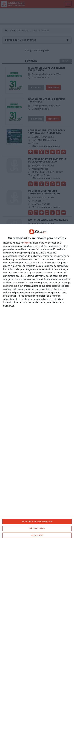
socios (26, 243)
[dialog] (37, 485)
